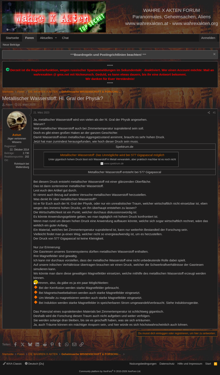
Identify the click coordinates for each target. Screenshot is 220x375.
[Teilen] (208, 112)
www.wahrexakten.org (195, 23)
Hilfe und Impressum (189, 363)
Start (208, 363)
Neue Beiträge (11, 44)
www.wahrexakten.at (146, 23)
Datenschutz (167, 363)
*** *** (108, 54)
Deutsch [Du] (34, 363)
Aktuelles (46, 38)
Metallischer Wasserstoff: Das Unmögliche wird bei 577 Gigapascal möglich (112, 155)
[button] (56, 38)
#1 (214, 112)
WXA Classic (12, 363)
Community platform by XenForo (110, 371)
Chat (65, 38)
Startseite (12, 38)
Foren (29, 38)
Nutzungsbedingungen (143, 363)
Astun (9, 104)
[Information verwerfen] (214, 54)
